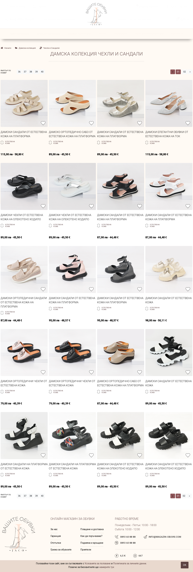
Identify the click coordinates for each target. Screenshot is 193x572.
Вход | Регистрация (22, 19)
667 (186, 6)
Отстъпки (56, 542)
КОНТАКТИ (177, 33)
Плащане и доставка (92, 529)
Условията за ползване (98, 563)
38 (31, 72)
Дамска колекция (48, 33)
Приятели (85, 549)
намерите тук (106, 567)
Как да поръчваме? (91, 536)
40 (42, 72)
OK (184, 565)
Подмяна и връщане (91, 542)
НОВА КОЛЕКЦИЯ (19, 33)
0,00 (182, 19)
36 (19, 72)
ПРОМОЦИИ (120, 33)
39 (36, 72)
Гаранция (56, 536)
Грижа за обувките (61, 549)
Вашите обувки (147, 6)
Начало (6, 48)
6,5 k (173, 6)
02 (184, 72)
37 (25, 72)
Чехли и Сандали (49, 48)
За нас (54, 529)
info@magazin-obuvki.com (165, 537)
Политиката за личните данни (129, 563)
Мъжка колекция (79, 33)
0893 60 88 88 (17, 6)
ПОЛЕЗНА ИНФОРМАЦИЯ (149, 33)
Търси (42, 6)
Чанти (102, 33)
